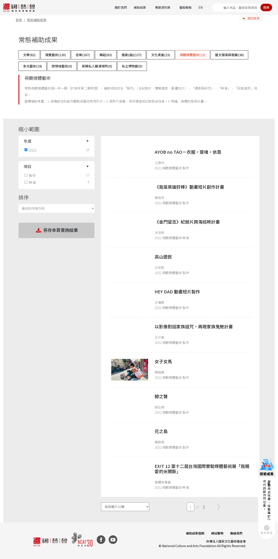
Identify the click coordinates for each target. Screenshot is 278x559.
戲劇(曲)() (131, 54)
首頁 (19, 20)
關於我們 (121, 7)
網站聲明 (217, 533)
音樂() (83, 54)
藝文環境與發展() (229, 54)
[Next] (218, 506)
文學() (29, 54)
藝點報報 (185, 7)
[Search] (243, 7)
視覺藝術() (55, 54)
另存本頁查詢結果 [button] (56, 230)
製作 (30, 175)
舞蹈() (105, 54)
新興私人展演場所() (97, 66)
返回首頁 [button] (253, 18)
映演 (30, 182)
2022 (31, 150)
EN (201, 7)
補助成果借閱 (195, 533)
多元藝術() (32, 66)
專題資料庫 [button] (162, 7)
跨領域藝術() (62, 66)
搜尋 (266, 7)
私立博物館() (132, 66)
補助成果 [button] (140, 7)
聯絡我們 (236, 533)
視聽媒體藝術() (192, 54)
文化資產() (160, 54)
